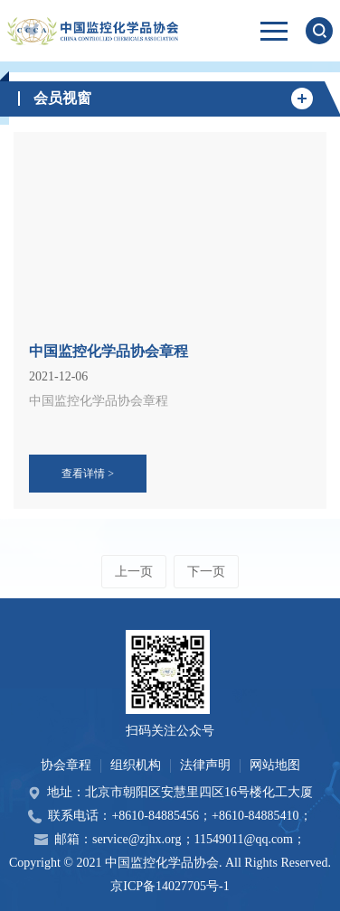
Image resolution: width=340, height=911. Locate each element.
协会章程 (66, 765)
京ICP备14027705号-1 (169, 886)
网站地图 (275, 765)
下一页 (206, 571)
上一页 (134, 571)
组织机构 (135, 765)
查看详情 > (87, 473)
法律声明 (205, 765)
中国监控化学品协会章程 (108, 351)
